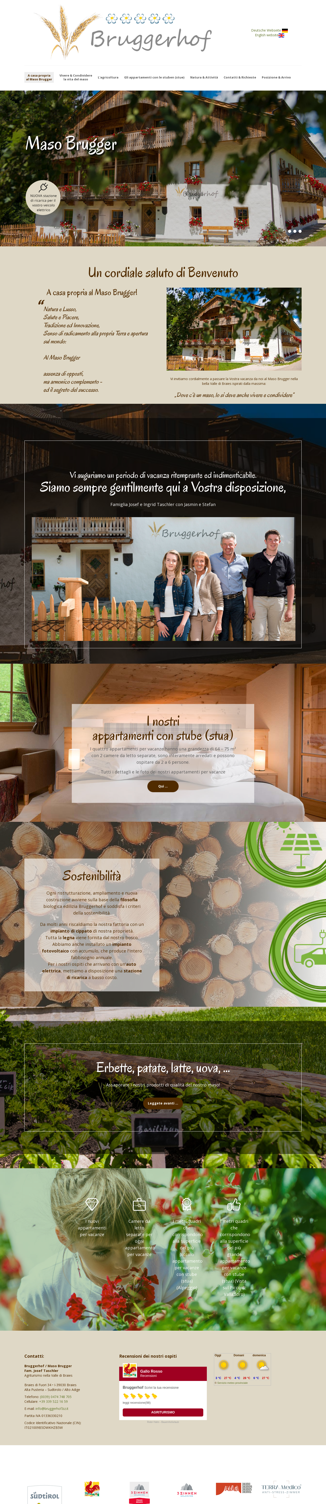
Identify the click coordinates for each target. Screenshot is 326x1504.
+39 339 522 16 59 (53, 1401)
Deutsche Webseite (269, 30)
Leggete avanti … (163, 1103)
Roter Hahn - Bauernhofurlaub (163, 1422)
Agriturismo (163, 1412)
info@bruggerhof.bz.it (52, 1408)
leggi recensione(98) (137, 1402)
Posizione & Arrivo (276, 77)
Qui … (163, 786)
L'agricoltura (108, 77)
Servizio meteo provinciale (232, 1382)
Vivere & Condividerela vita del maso (75, 77)
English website (269, 35)
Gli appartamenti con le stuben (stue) (154, 77)
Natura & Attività (204, 77)
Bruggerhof (133, 1387)
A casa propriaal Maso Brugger (39, 77)
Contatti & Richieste (240, 77)
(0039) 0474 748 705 (56, 1396)
